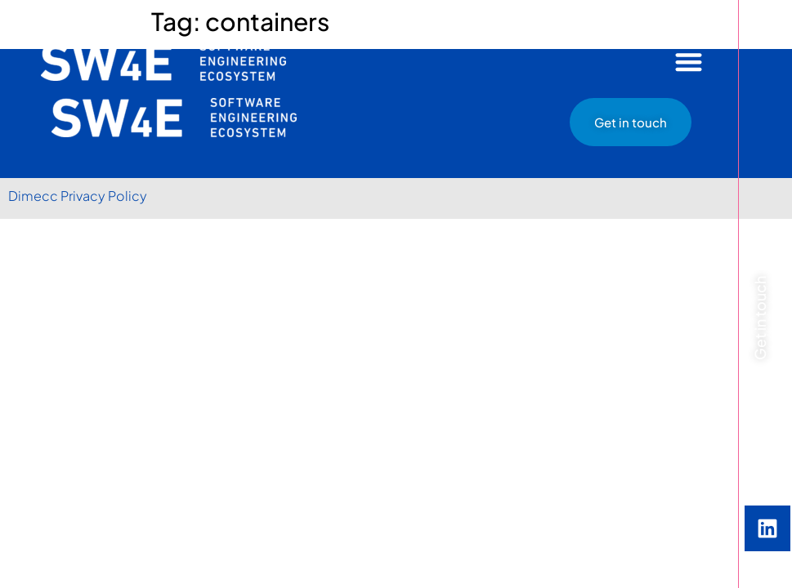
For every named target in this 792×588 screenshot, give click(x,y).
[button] (689, 61)
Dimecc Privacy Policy (77, 195)
